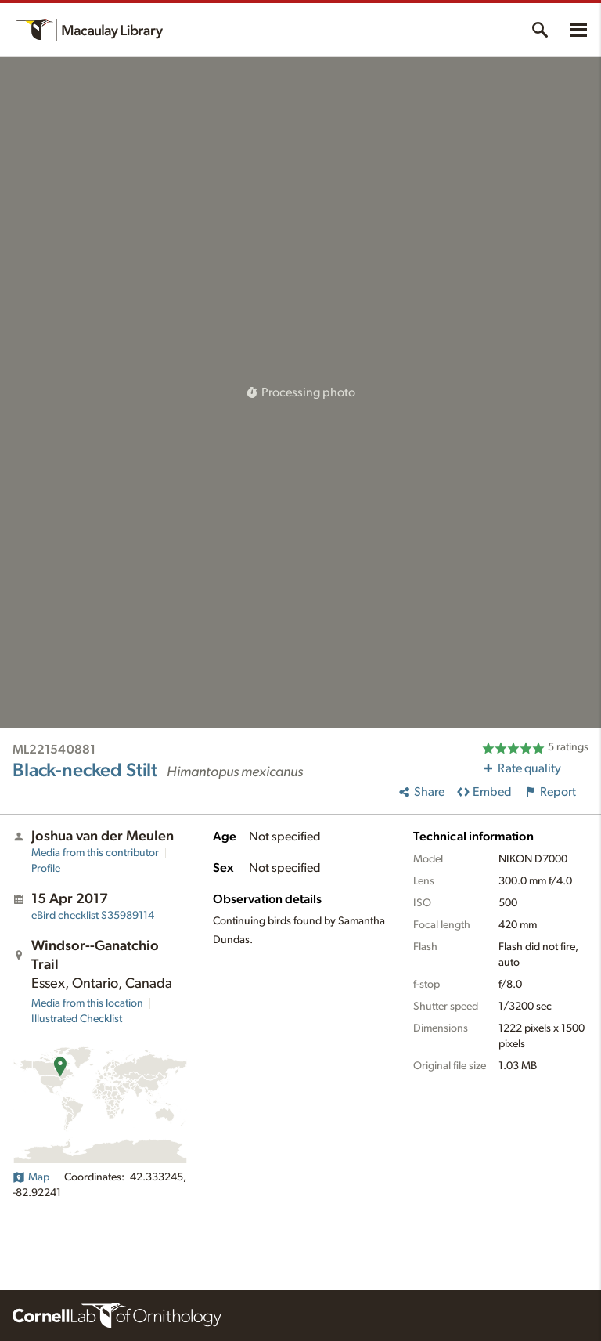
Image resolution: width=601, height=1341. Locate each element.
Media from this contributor (95, 853)
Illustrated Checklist (76, 1019)
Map (31, 1177)
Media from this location (87, 1003)
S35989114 (92, 915)
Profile (45, 868)
